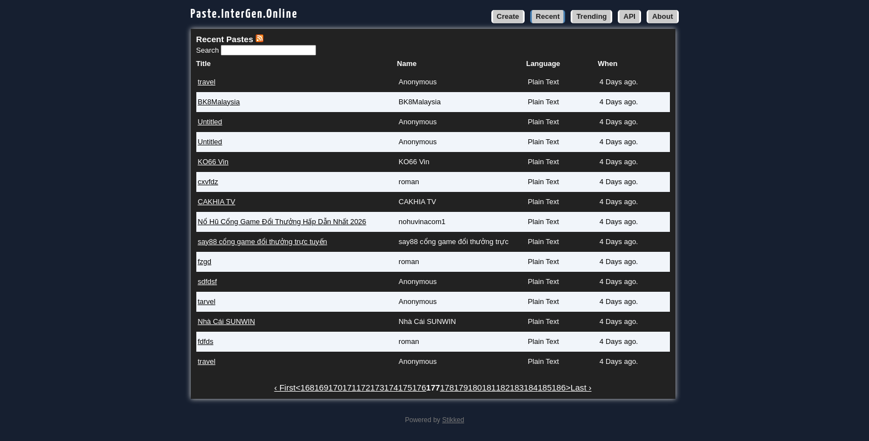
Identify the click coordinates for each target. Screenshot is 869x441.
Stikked (453, 420)
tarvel (207, 301)
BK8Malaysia (219, 102)
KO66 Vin (213, 162)
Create (508, 16)
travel (207, 82)
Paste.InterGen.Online (244, 14)
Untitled (210, 122)
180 (475, 387)
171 (349, 387)
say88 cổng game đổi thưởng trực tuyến (262, 241)
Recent (548, 16)
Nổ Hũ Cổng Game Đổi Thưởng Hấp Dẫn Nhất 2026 (282, 221)
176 (419, 387)
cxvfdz (208, 182)
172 (363, 387)
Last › (581, 387)
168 (307, 387)
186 (559, 387)
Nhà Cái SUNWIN (226, 321)
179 (461, 387)
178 (447, 387)
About (662, 16)
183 (517, 387)
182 (503, 387)
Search (208, 50)
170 (335, 387)
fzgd (205, 261)
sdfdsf (207, 281)
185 (545, 387)
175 (405, 387)
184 (531, 387)
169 (321, 387)
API (629, 16)
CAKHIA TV (217, 201)
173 (377, 387)
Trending (591, 16)
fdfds (206, 341)
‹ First (285, 387)
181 (489, 387)
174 (391, 387)
